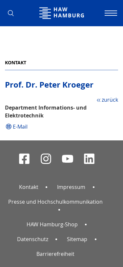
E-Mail (20, 126)
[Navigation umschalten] (110, 13)
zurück (110, 99)
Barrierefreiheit (55, 253)
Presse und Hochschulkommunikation (55, 201)
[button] (13, 13)
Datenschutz (32, 239)
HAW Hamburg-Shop (52, 224)
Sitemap (77, 239)
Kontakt (15, 62)
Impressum (71, 187)
